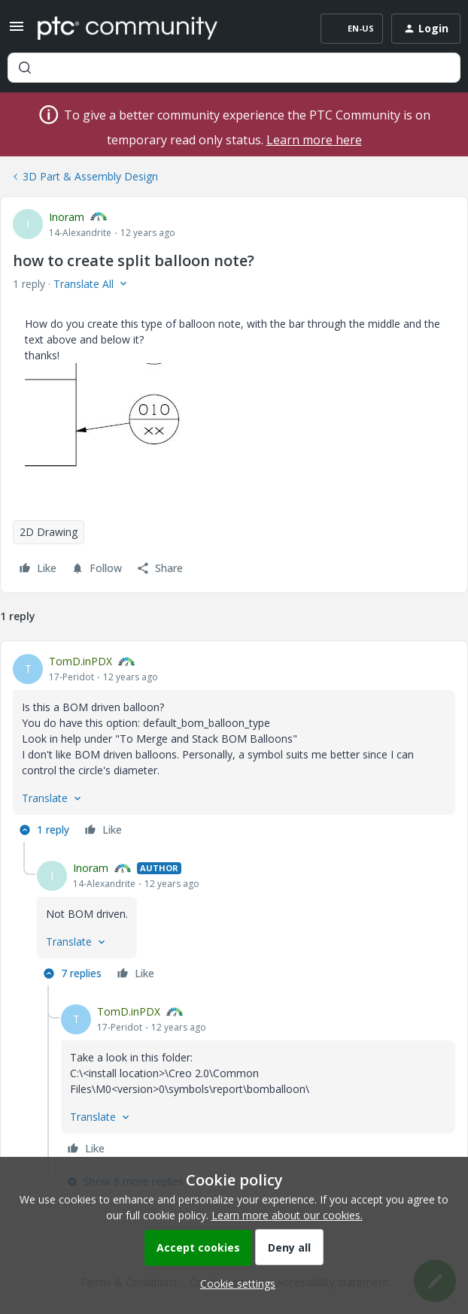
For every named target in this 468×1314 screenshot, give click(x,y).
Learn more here (314, 140)
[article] (234, 747)
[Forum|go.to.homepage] (127, 29)
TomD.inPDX (80, 661)
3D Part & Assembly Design (90, 176)
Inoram (66, 217)
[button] (17, 31)
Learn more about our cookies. (287, 1215)
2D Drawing (48, 532)
